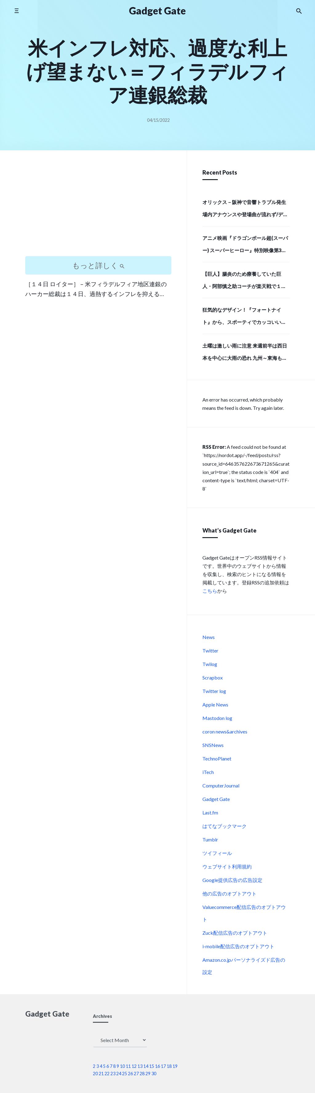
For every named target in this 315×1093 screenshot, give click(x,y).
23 (112, 1073)
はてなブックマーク (224, 826)
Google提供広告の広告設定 (232, 880)
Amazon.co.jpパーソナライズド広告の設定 (243, 966)
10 (122, 1066)
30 (153, 1073)
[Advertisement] (98, 209)
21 (101, 1073)
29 (148, 1073)
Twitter (210, 650)
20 (95, 1073)
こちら (209, 591)
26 (130, 1073)
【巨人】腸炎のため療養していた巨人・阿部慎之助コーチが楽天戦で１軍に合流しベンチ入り (244, 282)
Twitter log (214, 691)
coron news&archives (224, 731)
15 (151, 1066)
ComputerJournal (220, 785)
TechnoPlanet (216, 758)
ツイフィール (217, 853)
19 (175, 1066)
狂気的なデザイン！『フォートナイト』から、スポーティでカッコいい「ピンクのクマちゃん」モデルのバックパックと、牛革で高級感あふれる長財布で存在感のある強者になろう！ (244, 318)
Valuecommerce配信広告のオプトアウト (244, 913)
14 (145, 1066)
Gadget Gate (216, 799)
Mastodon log (217, 718)
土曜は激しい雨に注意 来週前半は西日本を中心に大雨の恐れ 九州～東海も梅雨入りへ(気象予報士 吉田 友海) (244, 354)
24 (118, 1073)
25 (124, 1073)
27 (136, 1073)
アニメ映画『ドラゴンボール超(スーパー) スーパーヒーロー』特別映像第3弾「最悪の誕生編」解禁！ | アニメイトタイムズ (245, 246)
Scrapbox (212, 677)
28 (142, 1073)
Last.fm (210, 812)
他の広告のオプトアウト (229, 893)
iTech (208, 772)
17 (163, 1066)
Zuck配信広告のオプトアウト (234, 933)
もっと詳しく (98, 265)
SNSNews (213, 745)
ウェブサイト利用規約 (227, 866)
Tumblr (210, 839)
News (208, 637)
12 (134, 1066)
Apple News (215, 704)
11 (128, 1066)
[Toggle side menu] (16, 10)
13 (140, 1066)
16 (157, 1066)
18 (169, 1066)
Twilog (209, 664)
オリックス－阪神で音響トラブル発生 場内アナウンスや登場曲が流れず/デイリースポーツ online (245, 210)
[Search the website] (299, 10)
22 (107, 1073)
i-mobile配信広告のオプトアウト (238, 946)
